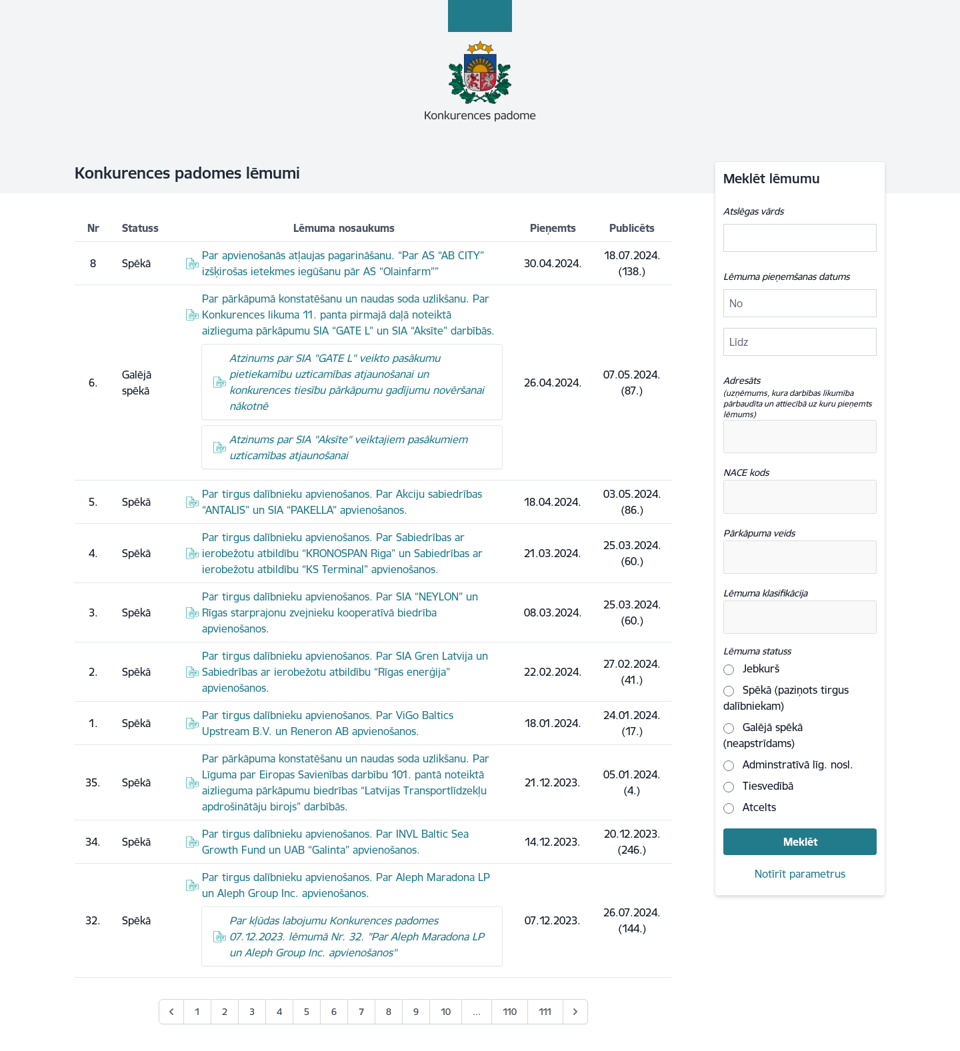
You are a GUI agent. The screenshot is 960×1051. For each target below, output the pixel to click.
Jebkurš (751, 668)
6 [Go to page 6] (334, 1012)
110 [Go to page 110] (510, 1012)
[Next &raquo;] (575, 1011)
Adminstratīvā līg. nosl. (788, 764)
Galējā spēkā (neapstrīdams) (763, 735)
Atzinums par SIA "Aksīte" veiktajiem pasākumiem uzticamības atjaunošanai (348, 447)
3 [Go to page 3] (252, 1012)
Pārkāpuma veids (759, 533)
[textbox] (788, 436)
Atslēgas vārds (753, 211)
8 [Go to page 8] (388, 1012)
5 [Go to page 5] (306, 1012)
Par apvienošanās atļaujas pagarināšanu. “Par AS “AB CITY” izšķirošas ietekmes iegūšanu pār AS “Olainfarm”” (343, 263)
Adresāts (800, 397)
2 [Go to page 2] (224, 1012)
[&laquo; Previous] (171, 1011)
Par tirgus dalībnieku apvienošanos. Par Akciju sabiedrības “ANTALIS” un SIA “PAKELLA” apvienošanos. (342, 502)
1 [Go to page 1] (197, 1012)
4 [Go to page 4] (279, 1012)
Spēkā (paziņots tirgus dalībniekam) (786, 697)
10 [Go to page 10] (446, 1012)
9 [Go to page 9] (416, 1012)
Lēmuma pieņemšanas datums (786, 277)
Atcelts (749, 807)
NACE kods (746, 473)
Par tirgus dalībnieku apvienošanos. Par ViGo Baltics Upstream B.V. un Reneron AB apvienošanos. (327, 723)
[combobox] (800, 436)
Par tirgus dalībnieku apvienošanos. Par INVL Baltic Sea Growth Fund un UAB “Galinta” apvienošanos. (335, 841)
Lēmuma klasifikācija (765, 593)
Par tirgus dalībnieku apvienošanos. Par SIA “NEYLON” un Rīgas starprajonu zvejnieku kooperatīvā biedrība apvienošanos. (340, 612)
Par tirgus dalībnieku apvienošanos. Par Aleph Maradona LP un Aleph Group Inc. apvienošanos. (346, 885)
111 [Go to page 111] (545, 1012)
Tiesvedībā (758, 785)
